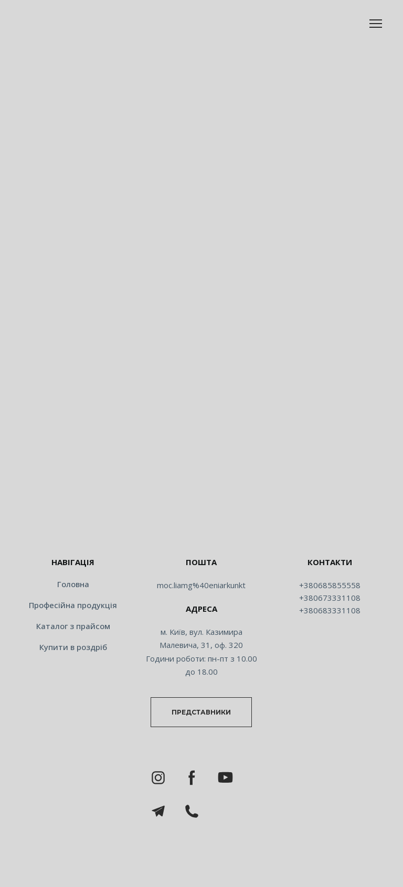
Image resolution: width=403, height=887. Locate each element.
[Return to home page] (201, 528)
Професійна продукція (73, 605)
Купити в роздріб (73, 647)
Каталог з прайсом (73, 626)
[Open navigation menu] (375, 23)
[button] (201, 712)
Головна (73, 584)
